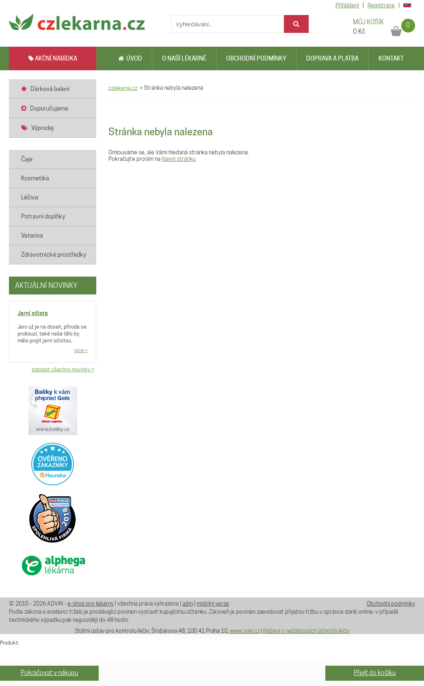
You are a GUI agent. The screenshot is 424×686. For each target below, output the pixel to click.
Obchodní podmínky (256, 58)
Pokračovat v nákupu (49, 673)
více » (81, 350)
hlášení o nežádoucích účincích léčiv (306, 631)
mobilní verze (213, 603)
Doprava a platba (332, 58)
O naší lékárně (184, 58)
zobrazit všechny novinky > (63, 369)
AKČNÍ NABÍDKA (52, 58)
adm (187, 603)
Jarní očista (32, 312)
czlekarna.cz (122, 87)
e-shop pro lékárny (90, 603)
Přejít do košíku (375, 673)
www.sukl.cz (245, 631)
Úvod (130, 58)
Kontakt (391, 58)
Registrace (381, 5)
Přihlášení (347, 5)
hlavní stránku (178, 159)
